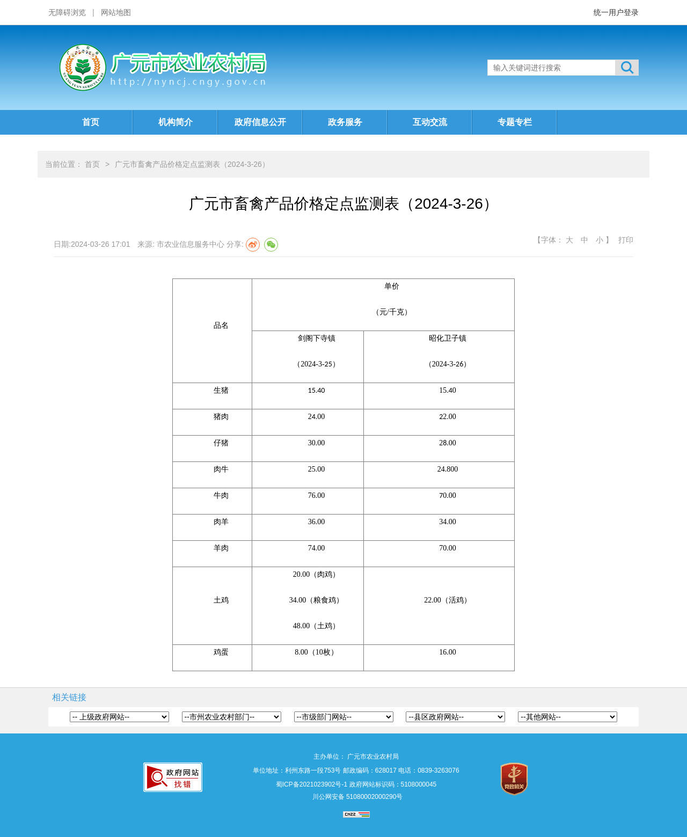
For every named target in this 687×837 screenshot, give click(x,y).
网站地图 (116, 12)
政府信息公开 (260, 122)
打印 (625, 240)
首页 (90, 122)
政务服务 (345, 122)
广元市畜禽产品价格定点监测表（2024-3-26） (192, 164)
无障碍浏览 (67, 12)
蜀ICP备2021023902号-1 (311, 784)
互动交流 (430, 122)
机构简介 (175, 122)
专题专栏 (515, 122)
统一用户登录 (616, 12)
